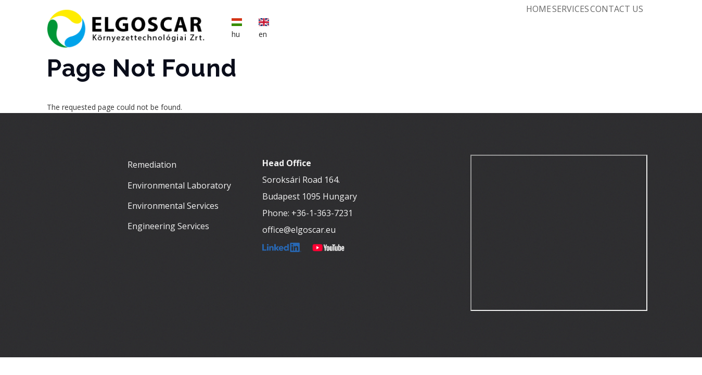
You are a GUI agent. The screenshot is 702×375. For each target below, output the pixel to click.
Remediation (151, 168)
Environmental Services (173, 209)
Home (510, 24)
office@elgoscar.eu (299, 233)
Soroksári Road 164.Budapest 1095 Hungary (309, 192)
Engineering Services (168, 229)
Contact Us (611, 24)
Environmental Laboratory (179, 188)
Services (553, 24)
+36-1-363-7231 (322, 216)
